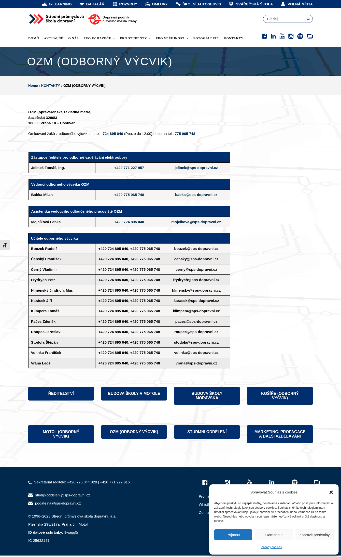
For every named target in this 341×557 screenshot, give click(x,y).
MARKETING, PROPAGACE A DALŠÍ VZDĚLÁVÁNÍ (280, 435)
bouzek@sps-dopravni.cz (196, 250)
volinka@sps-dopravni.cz (196, 354)
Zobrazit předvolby (314, 535)
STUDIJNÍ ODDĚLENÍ (207, 433)
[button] (331, 492)
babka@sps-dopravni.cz (196, 196)
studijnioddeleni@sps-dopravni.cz (62, 496)
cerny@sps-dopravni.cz (196, 271)
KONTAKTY (50, 87)
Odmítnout (274, 535)
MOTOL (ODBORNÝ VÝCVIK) (61, 435)
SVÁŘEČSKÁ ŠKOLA (250, 4)
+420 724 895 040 (129, 223)
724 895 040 (113, 135)
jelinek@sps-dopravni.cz (196, 169)
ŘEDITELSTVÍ (61, 395)
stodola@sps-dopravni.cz (196, 344)
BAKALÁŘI (92, 4)
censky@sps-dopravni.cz (196, 260)
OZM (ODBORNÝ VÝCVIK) (134, 433)
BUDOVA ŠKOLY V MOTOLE (134, 395)
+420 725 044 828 (82, 483)
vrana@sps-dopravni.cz (196, 365)
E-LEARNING (56, 4)
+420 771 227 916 (115, 483)
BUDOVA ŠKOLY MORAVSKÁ (207, 397)
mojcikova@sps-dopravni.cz (196, 223)
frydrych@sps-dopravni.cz (196, 281)
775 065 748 (185, 135)
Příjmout (233, 535)
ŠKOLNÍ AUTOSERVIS (198, 4)
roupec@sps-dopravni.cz (196, 333)
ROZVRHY (125, 4)
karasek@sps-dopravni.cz (196, 302)
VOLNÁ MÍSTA (296, 4)
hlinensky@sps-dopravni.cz (196, 292)
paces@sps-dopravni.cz (196, 323)
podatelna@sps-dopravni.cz (58, 505)
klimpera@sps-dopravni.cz (196, 312)
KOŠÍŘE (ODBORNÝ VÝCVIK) (280, 397)
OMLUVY (156, 4)
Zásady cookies (271, 547)
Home (33, 87)
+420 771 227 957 (129, 169)
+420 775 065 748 (129, 196)
